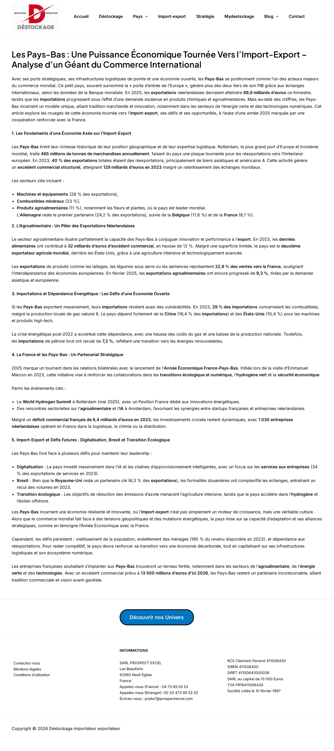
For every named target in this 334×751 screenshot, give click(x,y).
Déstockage (111, 15)
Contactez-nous (25, 663)
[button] (145, 15)
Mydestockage (239, 15)
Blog (271, 15)
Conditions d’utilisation (30, 675)
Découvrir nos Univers (158, 617)
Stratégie (205, 15)
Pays (140, 15)
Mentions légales (26, 669)
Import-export (172, 15)
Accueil (81, 15)
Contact (297, 15)
